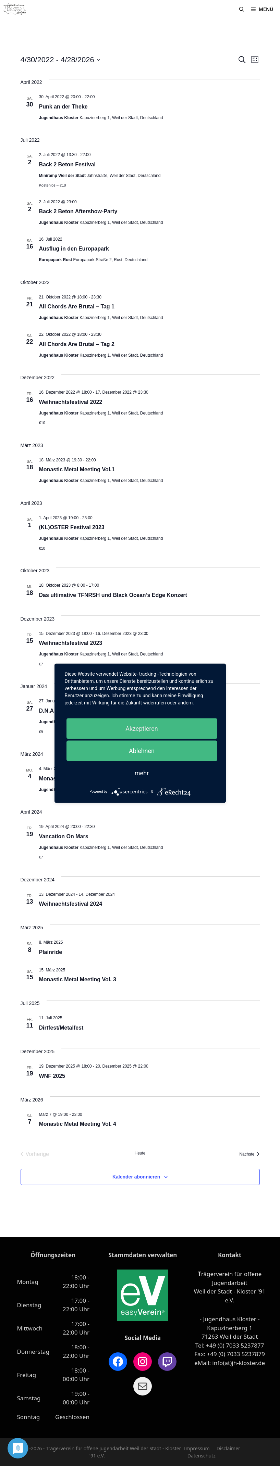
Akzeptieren (141, 728)
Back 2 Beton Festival (67, 164)
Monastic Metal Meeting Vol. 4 (78, 1124)
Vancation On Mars (63, 836)
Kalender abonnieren (136, 1177)
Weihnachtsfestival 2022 (70, 402)
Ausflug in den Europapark (74, 249)
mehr (142, 772)
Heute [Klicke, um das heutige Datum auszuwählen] (139, 1153)
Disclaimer (228, 1448)
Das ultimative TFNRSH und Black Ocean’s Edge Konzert (113, 595)
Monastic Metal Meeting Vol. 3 (78, 979)
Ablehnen (142, 750)
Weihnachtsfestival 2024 (70, 904)
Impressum (197, 1448)
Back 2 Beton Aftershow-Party (78, 211)
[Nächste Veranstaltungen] (249, 1154)
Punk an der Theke (63, 107)
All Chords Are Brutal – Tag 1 (76, 306)
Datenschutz (201, 1455)
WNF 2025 (52, 1076)
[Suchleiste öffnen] (241, 9)
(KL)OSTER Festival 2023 (72, 527)
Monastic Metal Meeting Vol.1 (77, 469)
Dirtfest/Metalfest (61, 1028)
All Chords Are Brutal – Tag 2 (76, 344)
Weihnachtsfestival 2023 (70, 643)
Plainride (50, 952)
